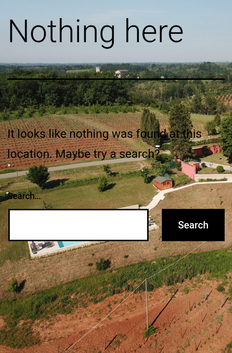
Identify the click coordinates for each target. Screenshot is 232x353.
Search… (24, 196)
